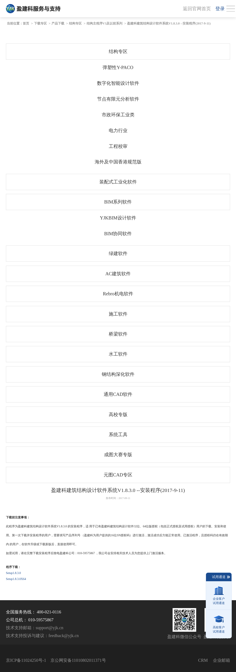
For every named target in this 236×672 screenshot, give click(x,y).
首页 (26, 23)
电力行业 (118, 130)
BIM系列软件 (118, 202)
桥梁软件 (118, 334)
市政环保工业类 (118, 114)
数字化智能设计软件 (118, 83)
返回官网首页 (197, 8)
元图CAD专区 (118, 474)
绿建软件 (118, 253)
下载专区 (40, 23)
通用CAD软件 (118, 394)
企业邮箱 (221, 660)
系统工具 (118, 434)
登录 (220, 8)
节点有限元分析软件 (118, 99)
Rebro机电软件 (118, 293)
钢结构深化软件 (118, 374)
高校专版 (118, 414)
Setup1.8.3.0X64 (16, 579)
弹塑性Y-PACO (118, 67)
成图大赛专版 (118, 454)
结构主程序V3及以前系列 (104, 23)
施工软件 (118, 314)
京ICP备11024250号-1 (26, 660)
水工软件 (118, 354)
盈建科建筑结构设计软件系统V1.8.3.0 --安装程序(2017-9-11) (168, 23)
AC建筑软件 (118, 273)
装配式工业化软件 (118, 182)
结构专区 (75, 23)
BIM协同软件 (118, 233)
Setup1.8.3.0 (13, 573)
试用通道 (221, 577)
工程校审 (118, 146)
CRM (203, 660)
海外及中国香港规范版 (118, 161)
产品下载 (57, 23)
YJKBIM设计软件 (118, 218)
